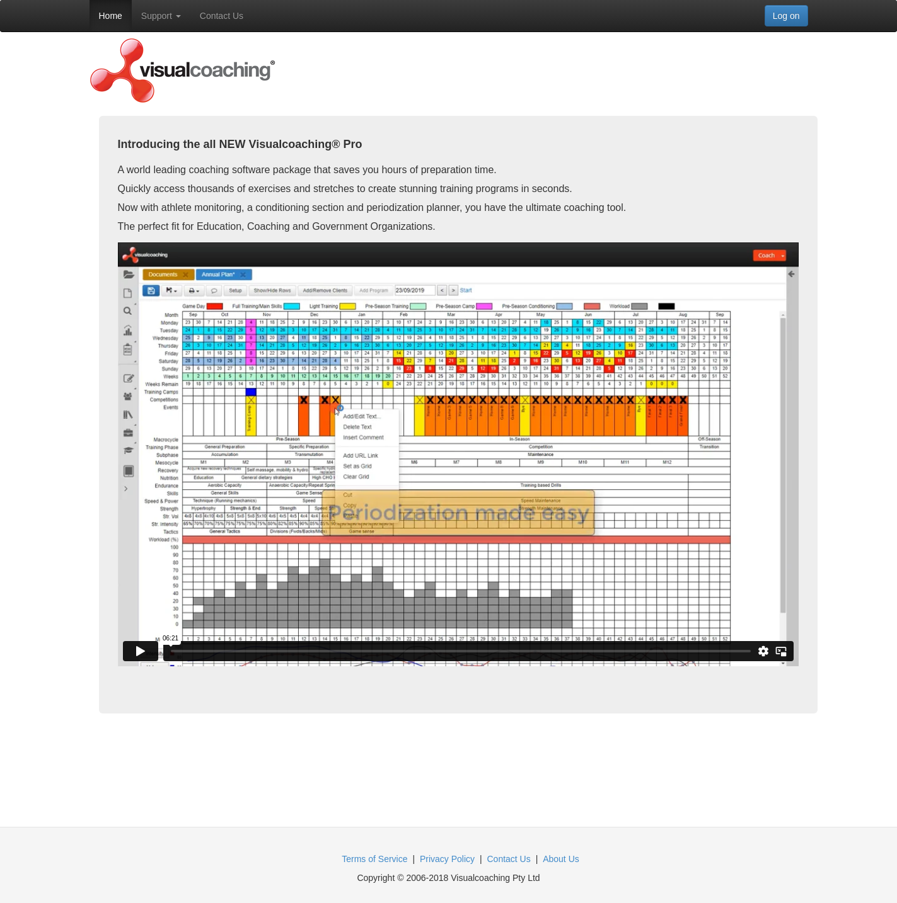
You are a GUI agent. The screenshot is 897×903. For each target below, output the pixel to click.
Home (110, 16)
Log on (786, 16)
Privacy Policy (447, 859)
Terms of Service (374, 859)
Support (161, 16)
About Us (561, 859)
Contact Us (221, 16)
